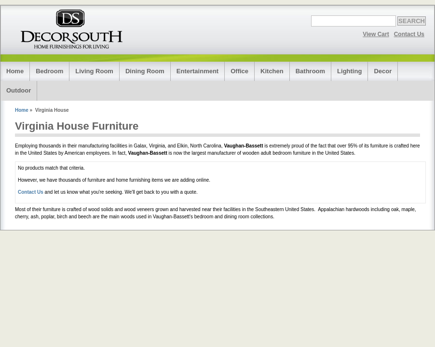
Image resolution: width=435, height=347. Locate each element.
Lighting (349, 71)
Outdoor (18, 90)
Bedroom (49, 71)
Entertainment (197, 71)
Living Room (94, 71)
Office (239, 71)
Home (15, 71)
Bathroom (310, 71)
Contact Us (409, 34)
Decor (383, 71)
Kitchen (272, 71)
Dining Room (144, 71)
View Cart (376, 34)
